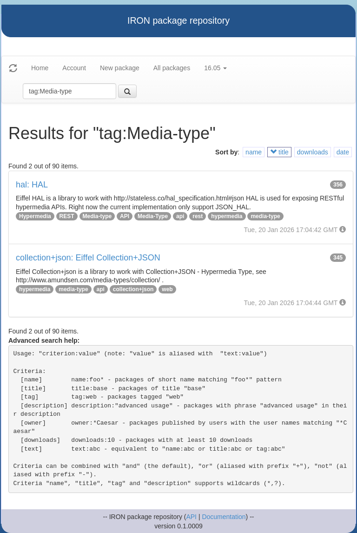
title (279, 152)
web (167, 289)
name (253, 152)
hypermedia (226, 216)
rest (197, 216)
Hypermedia (35, 216)
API (124, 216)
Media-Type (153, 216)
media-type (265, 216)
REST (67, 216)
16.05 (215, 68)
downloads (312, 152)
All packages (171, 68)
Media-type (97, 216)
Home (39, 68)
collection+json (133, 289)
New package (119, 68)
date (343, 152)
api (180, 216)
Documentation (223, 516)
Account (74, 68)
